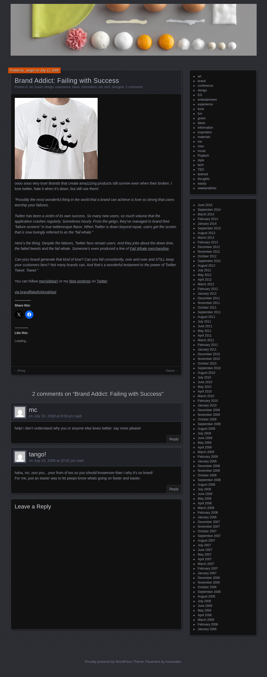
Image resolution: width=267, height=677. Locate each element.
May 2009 (205, 443)
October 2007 (207, 531)
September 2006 (209, 592)
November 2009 (209, 415)
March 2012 (206, 284)
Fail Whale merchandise (149, 248)
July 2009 (204, 433)
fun (200, 113)
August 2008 (206, 484)
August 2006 (206, 596)
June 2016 (205, 205)
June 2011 (205, 326)
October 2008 (207, 475)
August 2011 (206, 317)
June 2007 (205, 550)
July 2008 (204, 489)
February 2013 (208, 242)
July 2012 (204, 270)
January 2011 (207, 349)
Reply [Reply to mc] (174, 439)
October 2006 (207, 587)
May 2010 (205, 387)
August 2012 (206, 265)
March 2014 (206, 214)
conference (205, 86)
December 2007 (209, 522)
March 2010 (206, 396)
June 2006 (205, 606)
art (31, 87)
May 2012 (205, 275)
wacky (202, 183)
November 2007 (209, 526)
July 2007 (204, 545)
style (201, 160)
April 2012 (205, 279)
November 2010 (209, 359)
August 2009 (206, 429)
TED (201, 169)
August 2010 (206, 373)
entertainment (207, 99)
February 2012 (208, 289)
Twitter (102, 281)
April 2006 (205, 615)
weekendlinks (207, 188)
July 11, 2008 (49, 70)
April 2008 (205, 503)
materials (204, 137)
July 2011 (204, 321)
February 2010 (208, 401)
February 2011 (208, 345)
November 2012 (209, 251)
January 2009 (207, 461)
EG (200, 95)
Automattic (173, 662)
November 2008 (209, 470)
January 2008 (207, 517)
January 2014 (207, 223)
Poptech (203, 155)
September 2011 (209, 312)
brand (39, 87)
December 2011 (209, 298)
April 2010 (205, 391)
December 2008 (209, 466)
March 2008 (206, 508)
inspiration (205, 132)
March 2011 (206, 340)
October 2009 (207, 419)
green (202, 118)
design (48, 87)
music (202, 151)
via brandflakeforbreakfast (35, 292)
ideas (76, 87)
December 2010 (209, 354)
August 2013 (206, 233)
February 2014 (208, 219)
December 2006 (209, 578)
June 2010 (205, 382)
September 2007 (209, 536)
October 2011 (207, 307)
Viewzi (170, 371)
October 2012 (207, 256)
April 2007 (205, 559)
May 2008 (205, 498)
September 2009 (209, 424)
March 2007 (206, 564)
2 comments (134, 87)
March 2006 (206, 620)
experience (62, 87)
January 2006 (207, 629)
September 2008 (209, 480)
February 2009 (208, 456)
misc (201, 146)
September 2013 (209, 228)
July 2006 (204, 601)
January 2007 (207, 573)
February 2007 (208, 568)
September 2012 (209, 261)
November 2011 (209, 303)
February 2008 (208, 512)
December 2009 (209, 410)
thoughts (118, 87)
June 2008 (205, 494)
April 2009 (205, 447)
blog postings (80, 281)
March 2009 (206, 452)
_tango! (30, 70)
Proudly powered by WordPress (108, 662)
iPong (21, 371)
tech (107, 87)
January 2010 (207, 405)
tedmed (203, 174)
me (100, 87)
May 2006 (205, 610)
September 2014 (209, 210)
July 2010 (204, 377)
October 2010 (207, 363)
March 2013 (206, 237)
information (89, 87)
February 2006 (208, 624)
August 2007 (206, 540)
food (201, 109)
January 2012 (207, 293)
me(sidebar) (48, 281)
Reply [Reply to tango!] (174, 489)
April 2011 (205, 335)
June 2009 (205, 438)
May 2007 (205, 554)
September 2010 (209, 368)
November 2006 (209, 582)
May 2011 (205, 331)
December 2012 (209, 247)
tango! (37, 454)
